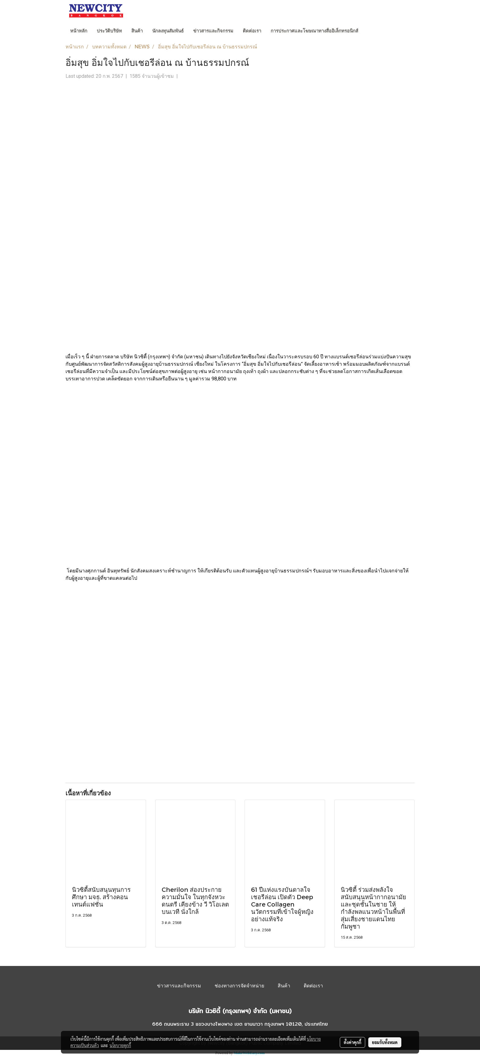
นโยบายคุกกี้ (120, 1045)
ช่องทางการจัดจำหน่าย (239, 986)
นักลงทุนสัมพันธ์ (168, 31)
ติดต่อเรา (252, 31)
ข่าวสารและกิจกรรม (213, 31)
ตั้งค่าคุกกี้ (352, 1042)
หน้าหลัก (78, 31)
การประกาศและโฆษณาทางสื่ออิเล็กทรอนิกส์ (314, 31)
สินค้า (137, 31)
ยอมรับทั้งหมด (385, 1042)
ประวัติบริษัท (109, 31)
